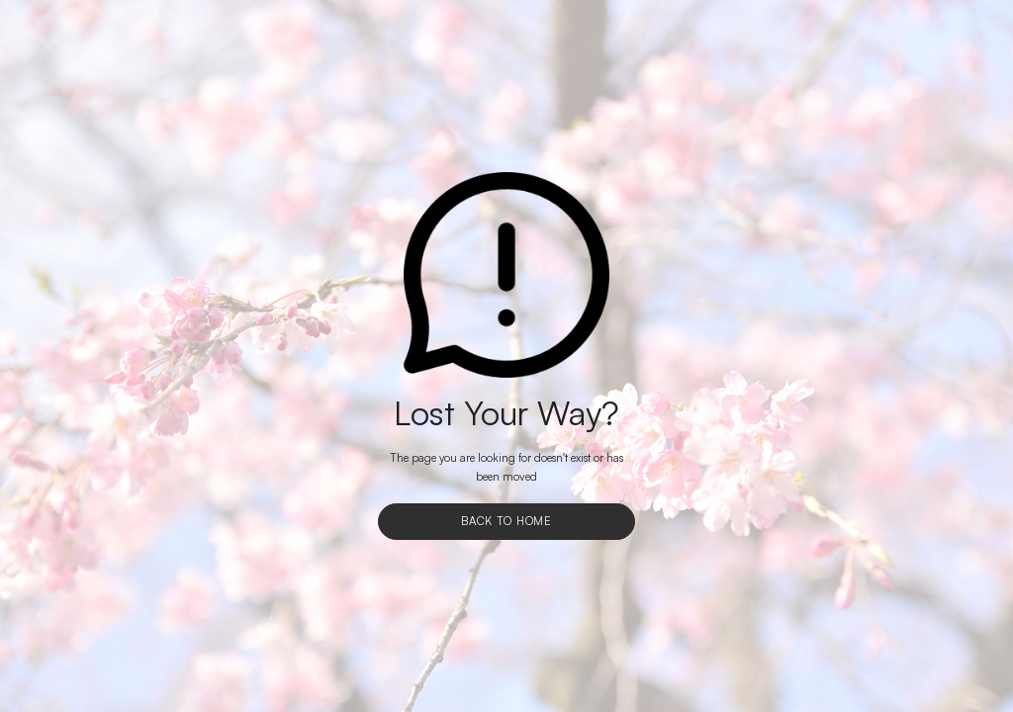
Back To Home (506, 521)
